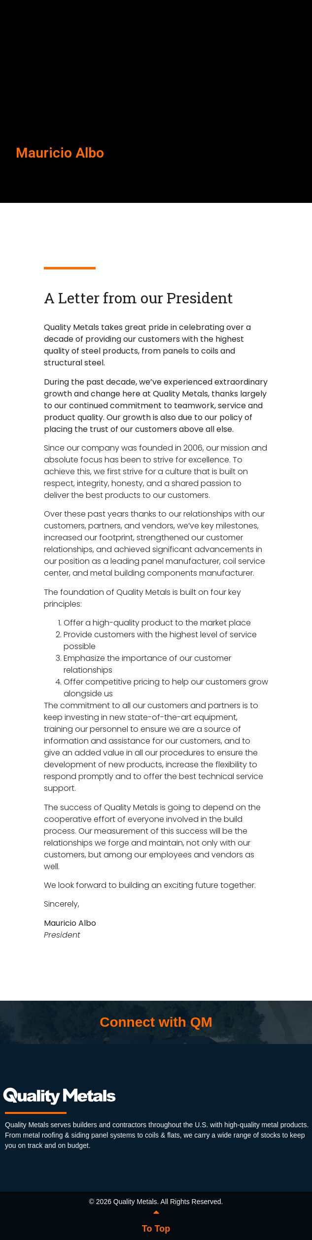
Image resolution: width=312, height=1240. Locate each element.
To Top (156, 1229)
